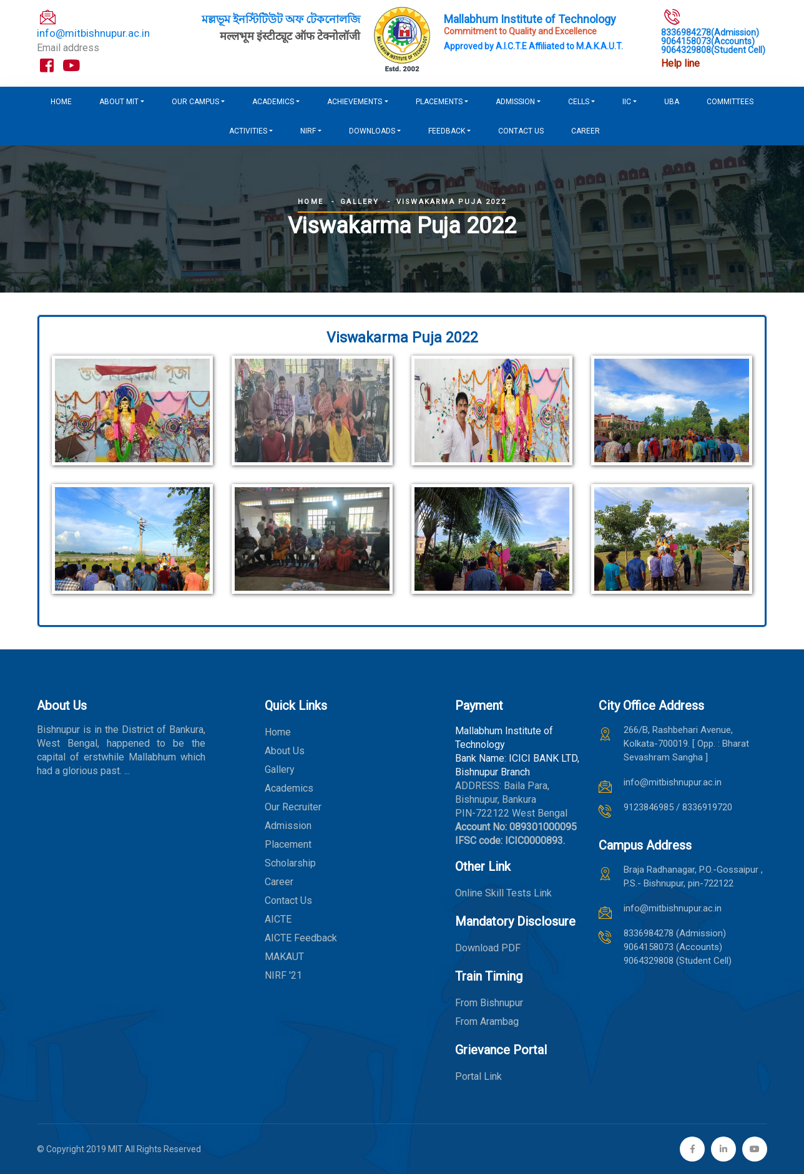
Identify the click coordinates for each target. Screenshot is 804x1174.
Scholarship (290, 863)
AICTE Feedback (301, 938)
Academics (273, 101)
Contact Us (288, 900)
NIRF (308, 131)
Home (61, 101)
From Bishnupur (489, 1003)
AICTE (278, 919)
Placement (288, 844)
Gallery (359, 202)
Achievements (354, 101)
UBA (671, 101)
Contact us (521, 131)
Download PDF (488, 948)
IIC (626, 101)
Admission (515, 101)
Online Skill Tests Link (503, 893)
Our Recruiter (293, 807)
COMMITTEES (730, 101)
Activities (248, 131)
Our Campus (195, 101)
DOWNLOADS (372, 131)
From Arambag (487, 1021)
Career (585, 131)
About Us (285, 751)
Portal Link (478, 1076)
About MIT (119, 101)
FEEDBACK (446, 131)
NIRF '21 (283, 975)
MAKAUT (284, 957)
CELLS (578, 101)
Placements (439, 101)
